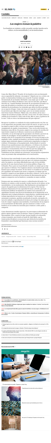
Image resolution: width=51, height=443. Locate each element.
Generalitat (14, 17)
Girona (30, 17)
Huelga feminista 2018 (11, 236)
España (24, 236)
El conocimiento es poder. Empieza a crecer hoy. (15, 384)
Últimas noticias (5, 297)
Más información (4, 243)
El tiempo (44, 17)
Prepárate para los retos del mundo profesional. (32, 388)
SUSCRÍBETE (43, 9)
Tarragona (25, 17)
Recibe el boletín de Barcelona (10, 226)
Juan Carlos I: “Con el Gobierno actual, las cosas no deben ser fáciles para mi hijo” (21, 334)
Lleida (34, 17)
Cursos (25, 351)
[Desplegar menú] (2, 9)
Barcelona (20, 17)
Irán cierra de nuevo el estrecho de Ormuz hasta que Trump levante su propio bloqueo (22, 337)
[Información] (27, 21)
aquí (22, 246)
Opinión (3, 236)
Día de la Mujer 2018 (31, 236)
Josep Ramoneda (25, 41)
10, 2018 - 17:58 (25, 43)
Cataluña (5, 14)
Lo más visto (4, 320)
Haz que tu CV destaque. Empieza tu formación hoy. (33, 417)
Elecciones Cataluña (6, 17)
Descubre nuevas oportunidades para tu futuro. (32, 402)
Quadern (39, 17)
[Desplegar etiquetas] (49, 236)
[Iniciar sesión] (48, 9)
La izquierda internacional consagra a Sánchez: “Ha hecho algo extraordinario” (20, 328)
